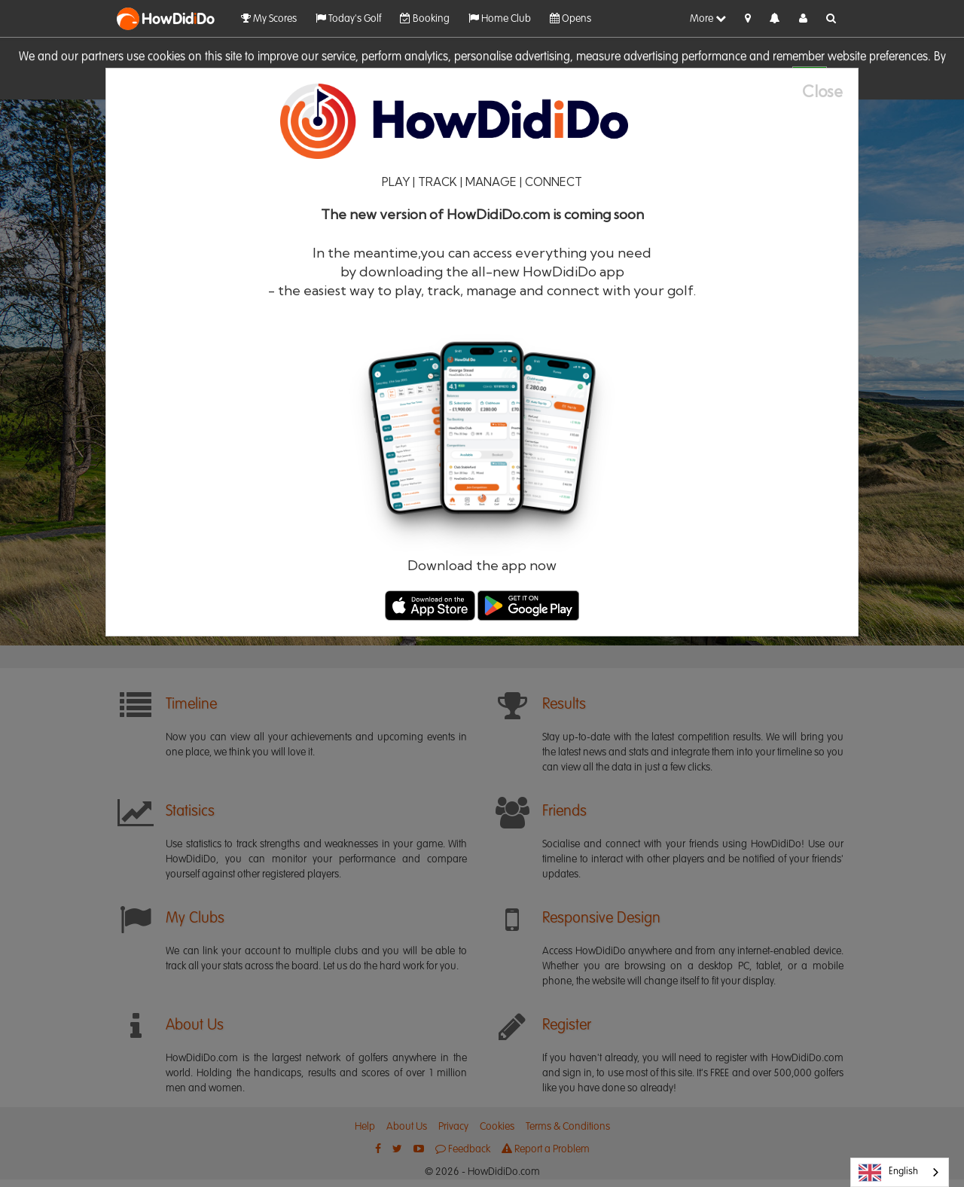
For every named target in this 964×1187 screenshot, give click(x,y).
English (888, 1173)
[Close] (830, 91)
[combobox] (899, 1172)
